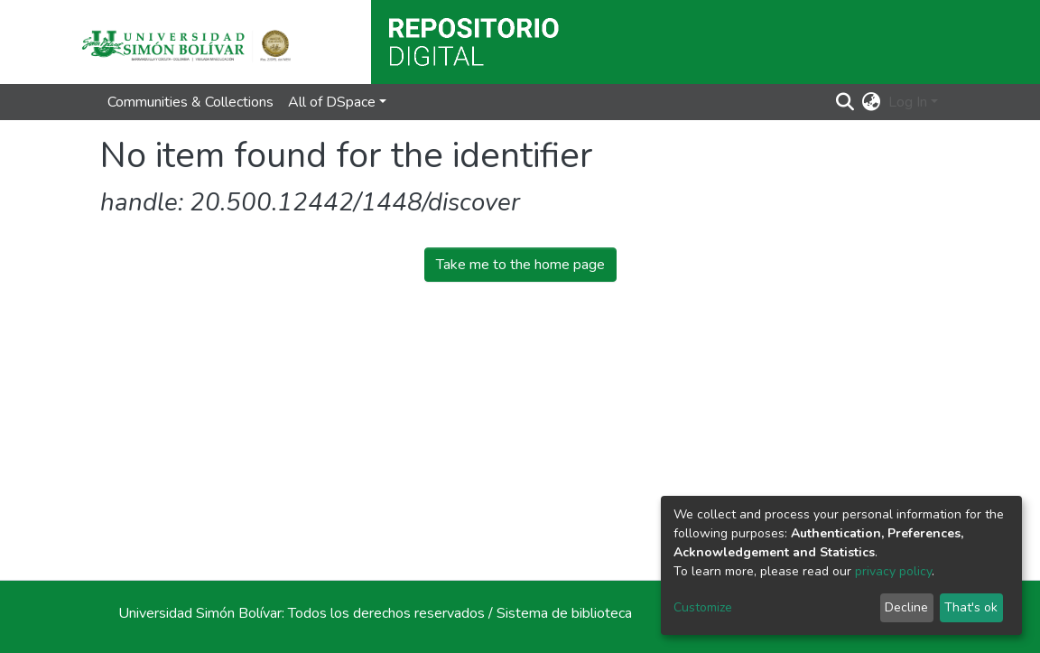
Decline (906, 607)
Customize (702, 607)
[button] (871, 102)
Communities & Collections (190, 102)
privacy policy (893, 571)
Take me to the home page (520, 265)
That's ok (971, 607)
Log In (907, 102)
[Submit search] (845, 102)
